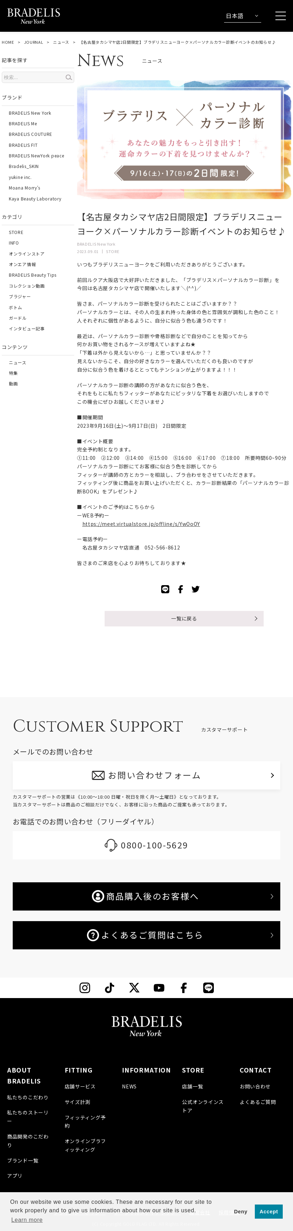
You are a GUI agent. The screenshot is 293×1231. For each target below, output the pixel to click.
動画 (13, 383)
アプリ (15, 1175)
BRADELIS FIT (23, 145)
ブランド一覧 (22, 1160)
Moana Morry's (24, 188)
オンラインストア (27, 254)
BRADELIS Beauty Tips (33, 275)
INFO (14, 243)
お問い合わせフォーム (154, 775)
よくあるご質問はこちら (145, 935)
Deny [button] (240, 1211)
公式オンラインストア (203, 1106)
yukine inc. (20, 177)
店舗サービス (80, 1086)
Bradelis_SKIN (24, 166)
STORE (16, 232)
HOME (8, 42)
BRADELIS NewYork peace (36, 155)
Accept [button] (269, 1211)
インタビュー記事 (27, 328)
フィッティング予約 (85, 1121)
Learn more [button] (27, 1220)
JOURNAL (33, 42)
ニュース (61, 42)
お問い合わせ (255, 1086)
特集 (13, 373)
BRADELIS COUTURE (30, 134)
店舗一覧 (192, 1086)
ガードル (18, 318)
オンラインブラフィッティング (85, 1145)
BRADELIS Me (23, 123)
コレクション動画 (27, 286)
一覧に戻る (184, 618)
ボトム (15, 307)
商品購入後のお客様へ (145, 896)
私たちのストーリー (28, 1116)
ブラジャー (20, 296)
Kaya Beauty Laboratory (35, 199)
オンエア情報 (22, 264)
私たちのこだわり (28, 1097)
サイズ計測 (78, 1101)
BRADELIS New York (30, 113)
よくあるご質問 (258, 1101)
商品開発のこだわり (28, 1140)
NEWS (129, 1086)
